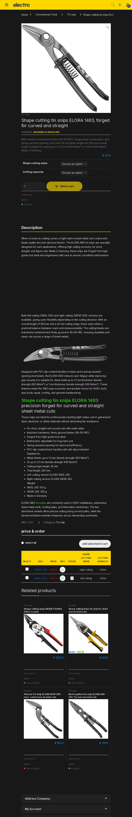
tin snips (41, 502)
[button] (107, 27)
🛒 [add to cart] (62, 569)
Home (24, 14)
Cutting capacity (33, 171)
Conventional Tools (46, 14)
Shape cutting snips (35, 163)
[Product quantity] (33, 186)
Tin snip (71, 14)
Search (113, 5)
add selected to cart (95, 543)
